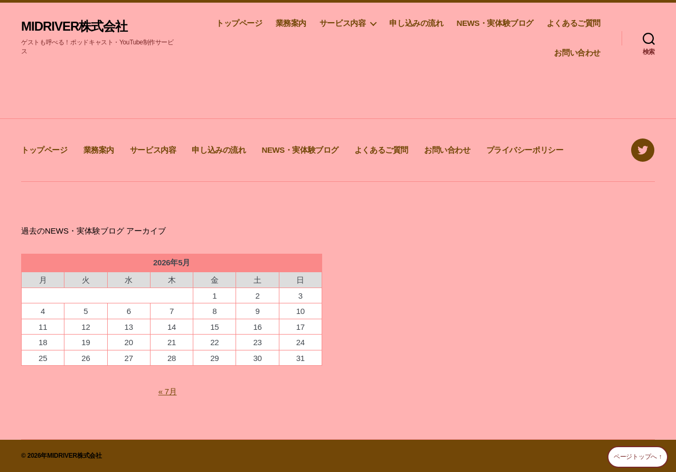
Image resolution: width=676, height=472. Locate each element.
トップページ (239, 22)
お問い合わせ (577, 52)
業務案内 (291, 22)
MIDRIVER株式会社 (74, 26)
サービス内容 (343, 22)
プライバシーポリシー (525, 149)
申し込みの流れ (416, 22)
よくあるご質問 (573, 22)
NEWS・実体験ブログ (494, 22)
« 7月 (167, 391)
